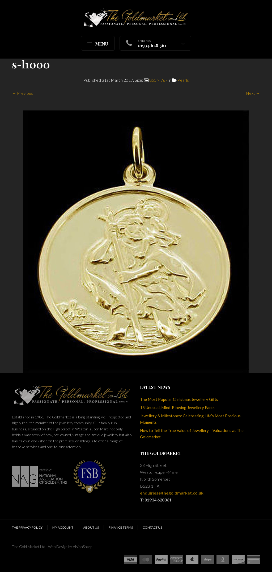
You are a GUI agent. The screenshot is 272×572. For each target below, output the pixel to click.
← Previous (22, 93)
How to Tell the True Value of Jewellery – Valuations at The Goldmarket (192, 433)
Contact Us (152, 527)
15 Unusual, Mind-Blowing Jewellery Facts (177, 407)
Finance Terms (121, 527)
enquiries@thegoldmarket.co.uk (171, 492)
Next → (253, 93)
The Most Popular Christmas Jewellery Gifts (179, 399)
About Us (91, 527)
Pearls (183, 80)
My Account (62, 527)
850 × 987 (158, 80)
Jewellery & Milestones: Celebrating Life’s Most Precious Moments (190, 419)
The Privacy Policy (27, 527)
